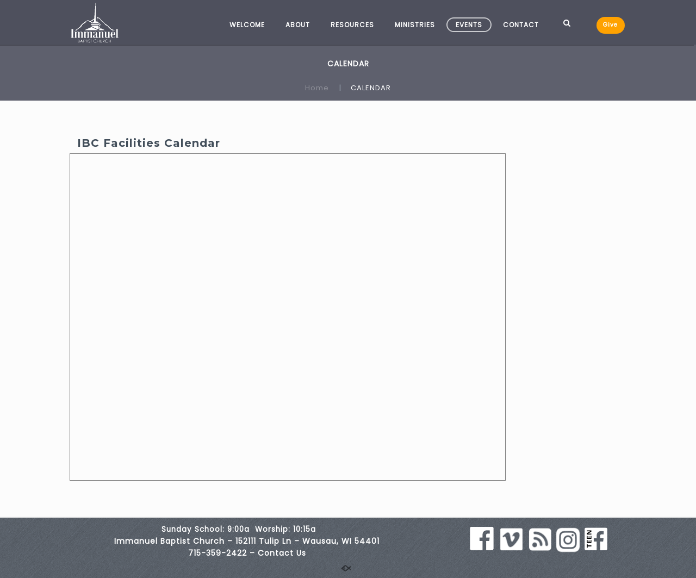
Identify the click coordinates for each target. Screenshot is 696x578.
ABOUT (297, 24)
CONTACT (521, 24)
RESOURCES (352, 24)
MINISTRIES (415, 24)
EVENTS (469, 24)
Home (317, 88)
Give (610, 25)
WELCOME (247, 24)
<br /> (288, 317)
